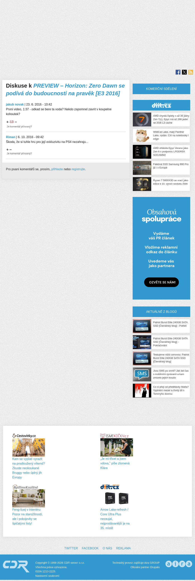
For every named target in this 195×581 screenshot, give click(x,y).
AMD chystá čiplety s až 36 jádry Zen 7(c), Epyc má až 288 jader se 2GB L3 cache (171, 119)
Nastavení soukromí (47, 575)
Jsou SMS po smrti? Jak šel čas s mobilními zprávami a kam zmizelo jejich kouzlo (170, 374)
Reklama (123, 548)
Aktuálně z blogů (161, 311)
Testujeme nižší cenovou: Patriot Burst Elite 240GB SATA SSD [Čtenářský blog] (171, 358)
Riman (10, 137)
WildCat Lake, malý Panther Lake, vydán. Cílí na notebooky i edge (171, 135)
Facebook (90, 548)
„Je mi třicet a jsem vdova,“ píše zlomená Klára (115, 463)
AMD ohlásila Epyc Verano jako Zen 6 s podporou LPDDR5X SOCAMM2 (170, 151)
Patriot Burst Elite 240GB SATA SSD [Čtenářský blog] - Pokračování (170, 342)
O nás (107, 548)
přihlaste (57, 169)
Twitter (71, 548)
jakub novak (15, 104)
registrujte (78, 169)
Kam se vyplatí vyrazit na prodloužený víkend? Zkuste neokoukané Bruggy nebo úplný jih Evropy (28, 468)
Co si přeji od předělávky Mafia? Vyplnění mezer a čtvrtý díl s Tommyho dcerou (171, 390)
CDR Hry (161, 105)
